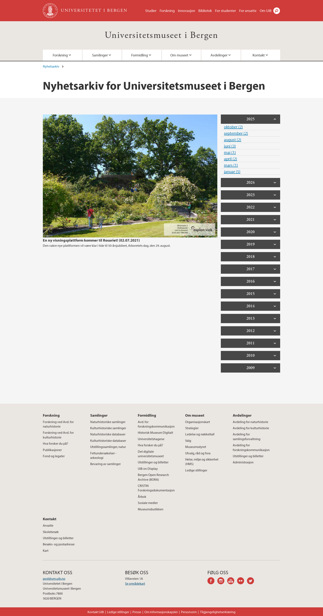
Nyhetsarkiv (51, 66)
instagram (222, 581)
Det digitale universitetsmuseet (151, 453)
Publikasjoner (52, 450)
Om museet (179, 55)
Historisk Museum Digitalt (155, 432)
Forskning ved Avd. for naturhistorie (58, 424)
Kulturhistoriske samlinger (108, 428)
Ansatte (48, 525)
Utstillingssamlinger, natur (108, 447)
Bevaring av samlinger (105, 464)
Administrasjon (243, 462)
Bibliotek (205, 10)
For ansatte (247, 10)
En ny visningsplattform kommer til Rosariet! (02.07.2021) (91, 240)
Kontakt (259, 55)
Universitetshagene (151, 439)
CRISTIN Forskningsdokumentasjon (156, 488)
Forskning (167, 10)
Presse (136, 612)
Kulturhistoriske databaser (108, 440)
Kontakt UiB (96, 612)
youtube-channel (232, 581)
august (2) (232, 139)
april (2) (230, 158)
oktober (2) (233, 126)
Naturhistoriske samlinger (107, 422)
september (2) (236, 133)
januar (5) (232, 171)
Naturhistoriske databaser (107, 434)
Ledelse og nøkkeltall (199, 434)
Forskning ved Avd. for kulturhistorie (58, 434)
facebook (212, 581)
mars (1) (231, 165)
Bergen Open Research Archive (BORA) (153, 477)
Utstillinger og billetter (153, 462)
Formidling (139, 55)
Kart (45, 550)
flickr (242, 581)
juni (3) (230, 145)
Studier (150, 10)
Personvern (189, 612)
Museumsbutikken (150, 509)
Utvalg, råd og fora (198, 453)
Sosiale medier (148, 503)
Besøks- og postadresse (59, 544)
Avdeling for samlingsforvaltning (246, 436)
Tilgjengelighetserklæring (217, 612)
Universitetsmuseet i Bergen (161, 35)
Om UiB (266, 10)
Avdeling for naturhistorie (250, 422)
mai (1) (230, 152)
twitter (252, 581)
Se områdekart (135, 583)
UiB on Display (148, 468)
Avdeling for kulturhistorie (251, 428)
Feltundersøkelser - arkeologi (103, 455)
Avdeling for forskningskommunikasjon (251, 447)
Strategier (192, 428)
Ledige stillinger (196, 470)
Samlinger (100, 55)
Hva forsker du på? (55, 443)
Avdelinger (219, 55)
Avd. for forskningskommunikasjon (156, 424)
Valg (188, 440)
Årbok (142, 496)
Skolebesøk (51, 532)
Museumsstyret (195, 447)
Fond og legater (54, 456)
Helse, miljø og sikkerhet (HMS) (201, 461)
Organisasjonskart (197, 422)
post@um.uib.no (54, 578)
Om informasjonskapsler (161, 612)
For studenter (225, 10)
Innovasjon (186, 10)
